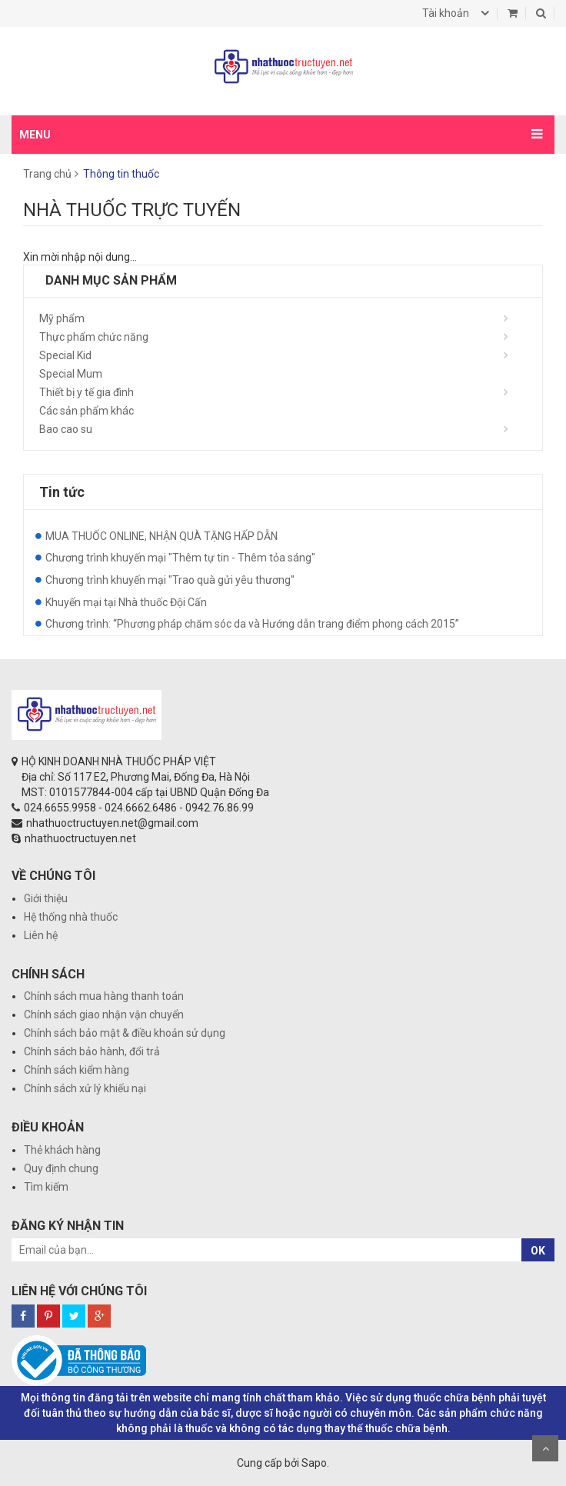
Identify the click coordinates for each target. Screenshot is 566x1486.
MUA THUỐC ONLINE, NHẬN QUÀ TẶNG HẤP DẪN (161, 536)
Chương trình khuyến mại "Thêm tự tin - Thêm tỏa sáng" (180, 557)
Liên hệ (41, 935)
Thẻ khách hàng (62, 1150)
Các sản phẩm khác (86, 411)
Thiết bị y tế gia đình (86, 392)
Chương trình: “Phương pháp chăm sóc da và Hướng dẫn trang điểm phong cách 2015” (252, 624)
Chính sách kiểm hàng (76, 1070)
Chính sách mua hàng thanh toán (104, 996)
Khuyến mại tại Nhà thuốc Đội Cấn (126, 602)
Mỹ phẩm (62, 318)
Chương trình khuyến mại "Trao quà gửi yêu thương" (170, 580)
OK (538, 1250)
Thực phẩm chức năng (93, 337)
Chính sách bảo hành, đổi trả (92, 1051)
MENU (35, 134)
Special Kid (65, 355)
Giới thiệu (46, 898)
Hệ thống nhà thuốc (71, 917)
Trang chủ (47, 174)
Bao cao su (65, 429)
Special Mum (70, 374)
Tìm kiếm (46, 1187)
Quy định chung (61, 1168)
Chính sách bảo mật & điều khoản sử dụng (124, 1033)
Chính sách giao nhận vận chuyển (104, 1014)
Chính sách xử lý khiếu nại (85, 1088)
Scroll (545, 1448)
